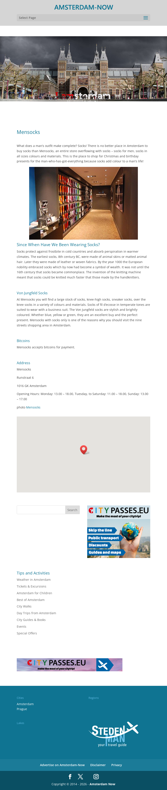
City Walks (24, 606)
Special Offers (27, 633)
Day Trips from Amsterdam (36, 613)
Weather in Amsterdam (34, 580)
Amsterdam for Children (34, 593)
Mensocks (32, 407)
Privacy (116, 765)
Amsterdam (25, 704)
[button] (85, 449)
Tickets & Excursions (31, 586)
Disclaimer (98, 765)
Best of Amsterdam (31, 600)
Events (21, 626)
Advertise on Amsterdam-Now (62, 765)
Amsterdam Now (102, 784)
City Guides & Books (31, 620)
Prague (22, 709)
